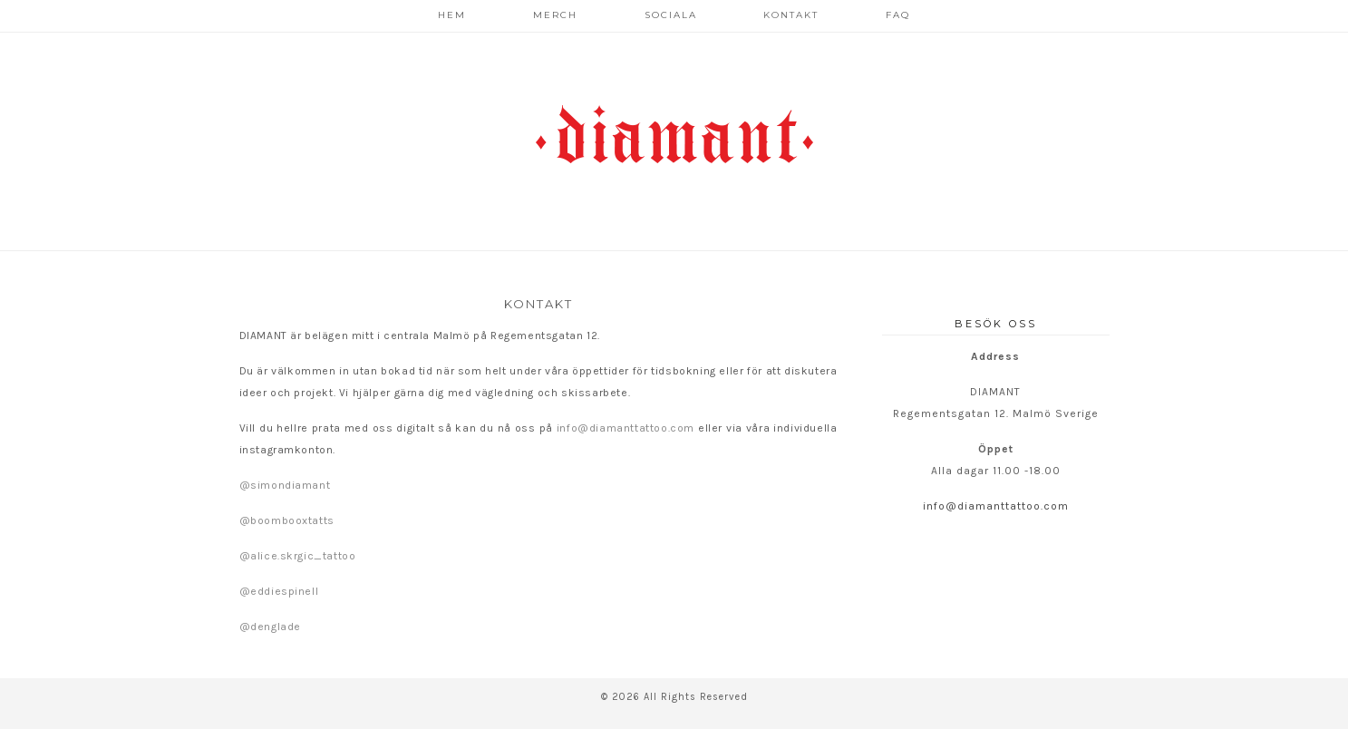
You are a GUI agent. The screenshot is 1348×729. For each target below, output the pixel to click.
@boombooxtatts (287, 520)
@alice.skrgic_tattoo (297, 555)
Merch (555, 15)
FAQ (898, 15)
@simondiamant (285, 485)
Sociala (671, 15)
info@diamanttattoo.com (625, 428)
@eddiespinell (279, 591)
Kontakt (791, 15)
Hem (452, 15)
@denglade (270, 626)
